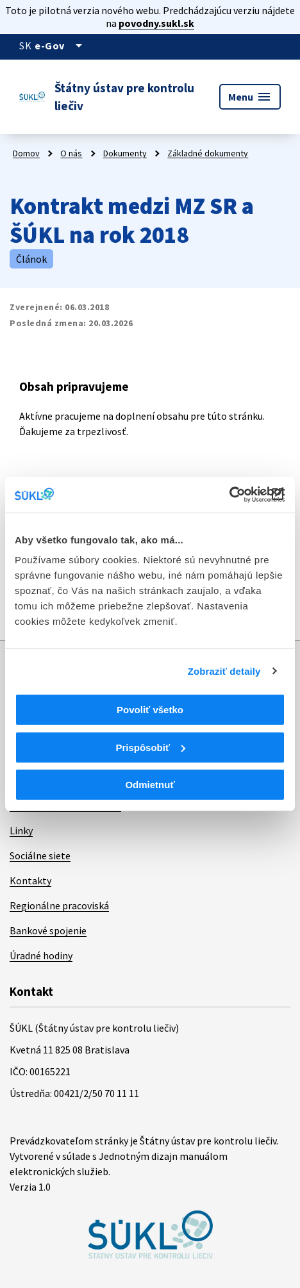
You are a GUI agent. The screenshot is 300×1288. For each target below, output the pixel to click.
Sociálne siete (40, 855)
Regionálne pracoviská (59, 905)
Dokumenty (125, 153)
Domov (26, 153)
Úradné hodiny (41, 955)
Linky (21, 830)
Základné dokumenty (207, 153)
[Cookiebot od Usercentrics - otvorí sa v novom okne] (229, 494)
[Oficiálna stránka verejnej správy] (61, 45)
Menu (250, 96)
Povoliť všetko (150, 709)
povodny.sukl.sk (156, 23)
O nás (71, 153)
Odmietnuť (149, 784)
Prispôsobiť (150, 747)
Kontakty (30, 880)
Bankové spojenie (48, 930)
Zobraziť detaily (224, 671)
